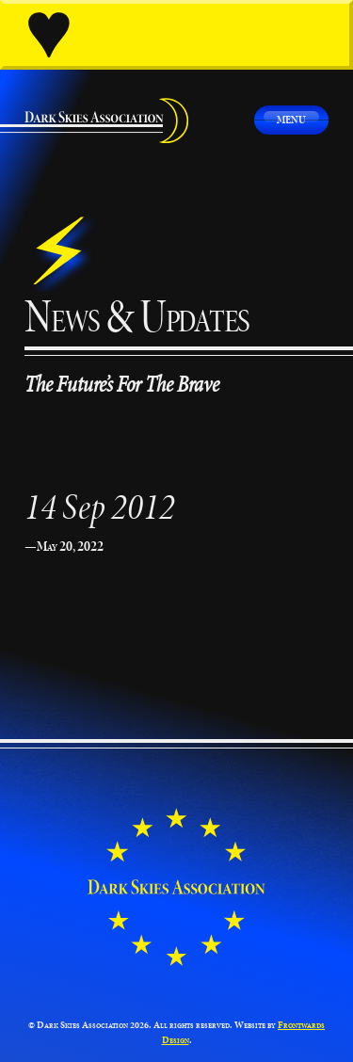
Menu (291, 119)
